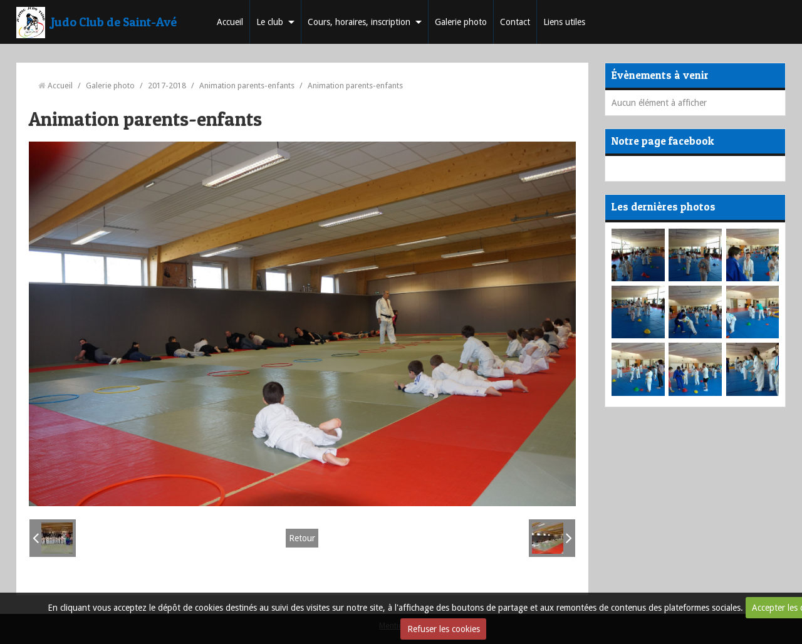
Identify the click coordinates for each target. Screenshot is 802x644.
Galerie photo (461, 22)
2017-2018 (167, 85)
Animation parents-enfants (246, 85)
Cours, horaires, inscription (359, 22)
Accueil (230, 22)
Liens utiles (564, 22)
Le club (269, 22)
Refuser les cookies (443, 629)
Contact (515, 22)
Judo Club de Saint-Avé (114, 21)
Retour (302, 538)
